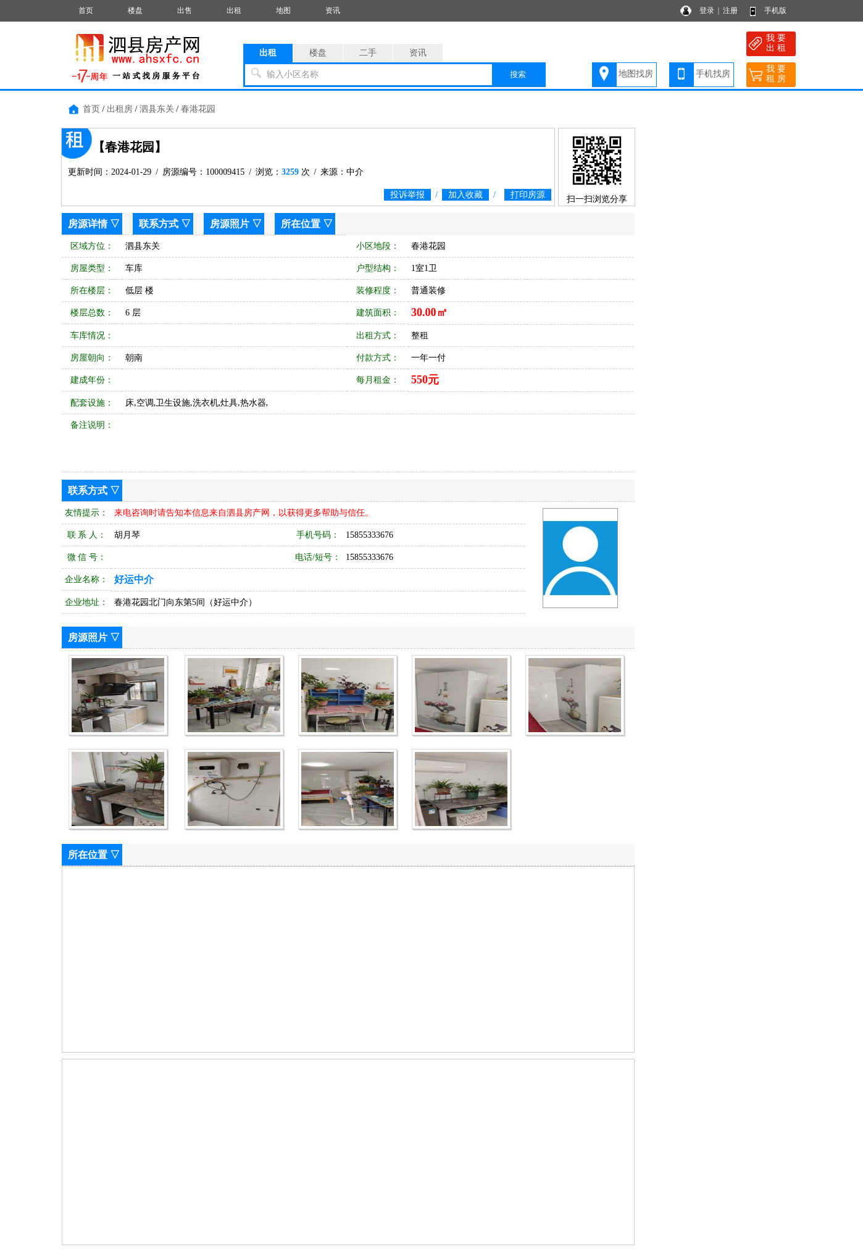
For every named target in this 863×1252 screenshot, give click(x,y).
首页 (85, 10)
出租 (234, 10)
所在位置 (300, 224)
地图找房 (636, 73)
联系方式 (158, 224)
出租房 (120, 109)
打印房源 (528, 194)
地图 (283, 10)
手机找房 (713, 73)
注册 (730, 10)
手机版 (775, 10)
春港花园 (198, 109)
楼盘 (135, 10)
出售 (184, 10)
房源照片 (229, 224)
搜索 (518, 74)
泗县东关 (157, 109)
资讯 (332, 10)
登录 (706, 10)
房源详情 (87, 224)
